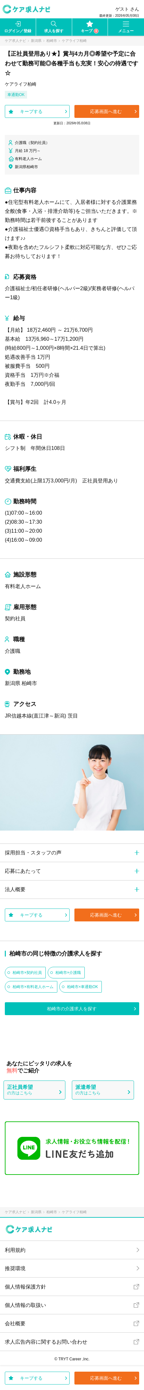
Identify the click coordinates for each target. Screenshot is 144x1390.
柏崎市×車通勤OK (82, 987)
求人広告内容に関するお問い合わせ (46, 1342)
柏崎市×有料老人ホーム (33, 987)
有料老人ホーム (23, 586)
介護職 (12, 651)
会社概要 (15, 1323)
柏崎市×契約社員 (27, 972)
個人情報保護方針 (25, 1287)
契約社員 (15, 618)
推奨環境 (15, 1268)
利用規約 (15, 1250)
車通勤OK (15, 94)
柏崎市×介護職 (68, 972)
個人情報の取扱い (25, 1305)
